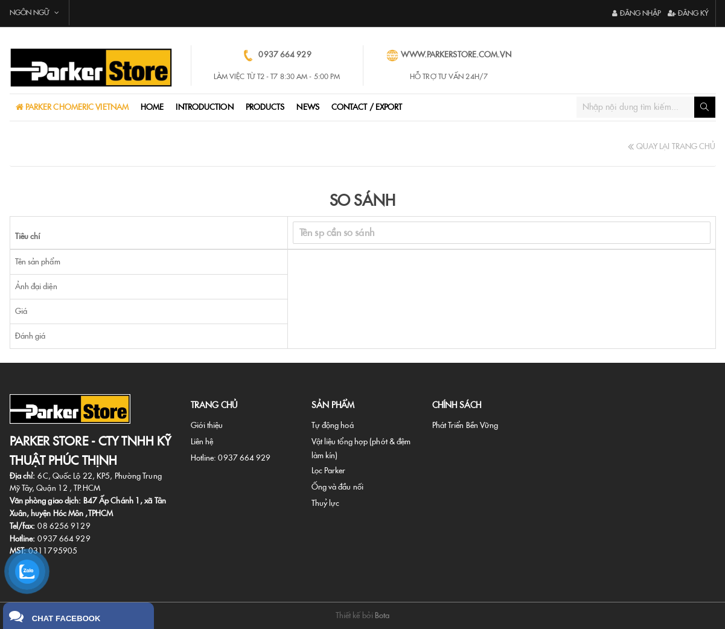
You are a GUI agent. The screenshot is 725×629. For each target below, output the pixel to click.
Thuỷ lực (325, 503)
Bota (382, 615)
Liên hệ (202, 441)
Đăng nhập (636, 13)
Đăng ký (688, 13)
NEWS (307, 107)
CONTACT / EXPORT (367, 107)
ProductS (265, 107)
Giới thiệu (207, 425)
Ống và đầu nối (337, 487)
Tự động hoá (332, 425)
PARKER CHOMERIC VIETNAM (76, 107)
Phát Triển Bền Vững (465, 425)
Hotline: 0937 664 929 (231, 458)
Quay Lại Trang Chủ (671, 146)
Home (152, 107)
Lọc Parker (328, 470)
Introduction (204, 107)
